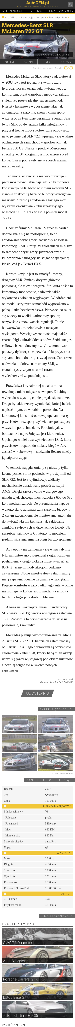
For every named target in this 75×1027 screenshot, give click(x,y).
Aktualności (12, 11)
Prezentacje (35, 11)
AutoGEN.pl (11, 17)
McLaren (41, 17)
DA (52, 11)
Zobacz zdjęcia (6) (53, 54)
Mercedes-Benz (58, 17)
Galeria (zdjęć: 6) (56, 709)
